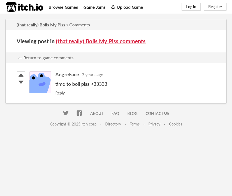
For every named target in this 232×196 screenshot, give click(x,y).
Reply (60, 93)
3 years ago (92, 74)
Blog (132, 113)
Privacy (154, 124)
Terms (135, 124)
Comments (79, 24)
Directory (113, 124)
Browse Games (63, 7)
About (96, 113)
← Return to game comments (46, 57)
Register (215, 6)
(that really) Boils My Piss (41, 24)
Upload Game (127, 7)
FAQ (115, 113)
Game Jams (94, 7)
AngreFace (67, 74)
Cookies (175, 124)
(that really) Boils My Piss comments (101, 41)
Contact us (157, 113)
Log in (191, 6)
